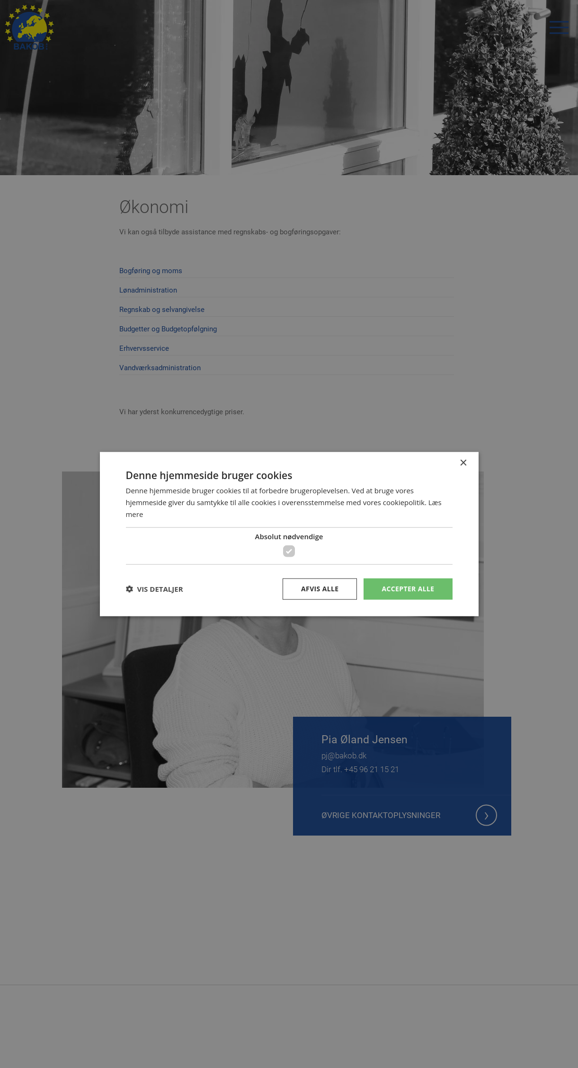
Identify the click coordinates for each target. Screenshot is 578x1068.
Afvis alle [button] (319, 588)
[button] (154, 589)
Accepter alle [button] (408, 588)
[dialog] (289, 534)
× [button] (463, 463)
